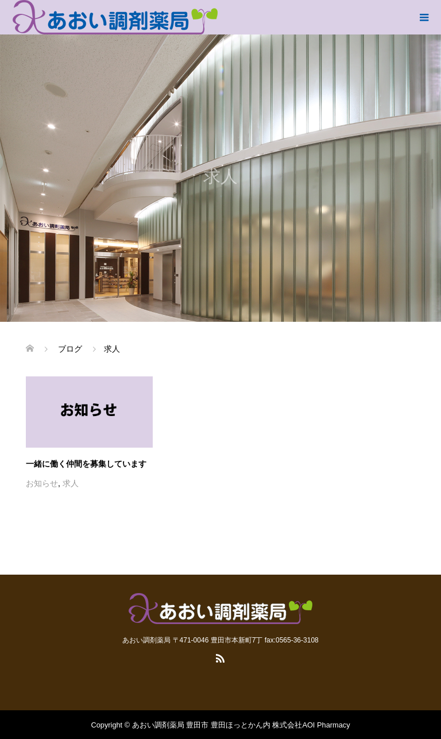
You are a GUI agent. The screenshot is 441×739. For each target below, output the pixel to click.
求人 (71, 483)
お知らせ (42, 483)
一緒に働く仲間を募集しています (86, 463)
